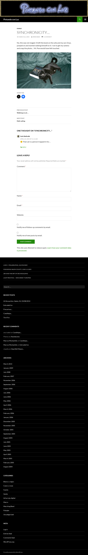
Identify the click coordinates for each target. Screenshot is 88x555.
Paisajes (6, 510)
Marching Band (8, 506)
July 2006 (6, 393)
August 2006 (7, 389)
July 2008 (6, 372)
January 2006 (8, 417)
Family (19, 28)
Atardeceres (15, 337)
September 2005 (9, 434)
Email (19, 205)
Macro (5, 502)
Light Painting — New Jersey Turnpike (17, 278)
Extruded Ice (7, 305)
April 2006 (7, 405)
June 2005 (7, 446)
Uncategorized (8, 514)
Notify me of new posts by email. (29, 235)
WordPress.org (8, 542)
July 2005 (6, 442)
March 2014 (7, 364)
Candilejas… (7, 313)
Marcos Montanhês (10, 341)
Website (20, 215)
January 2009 (8, 368)
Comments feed (9, 538)
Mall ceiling (44, 119)
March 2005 (7, 458)
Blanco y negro (8, 482)
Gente (5, 494)
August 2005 (7, 438)
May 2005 (7, 450)
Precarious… (7, 309)
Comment (21, 166)
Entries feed (7, 534)
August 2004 (7, 467)
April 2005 (7, 454)
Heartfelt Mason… (17, 349)
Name (20, 196)
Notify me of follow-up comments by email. (33, 227)
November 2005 (9, 426)
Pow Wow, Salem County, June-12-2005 (17, 269)
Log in (5, 529)
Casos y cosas (8, 486)
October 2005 (8, 430)
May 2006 (7, 401)
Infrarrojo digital (9, 498)
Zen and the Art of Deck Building (15, 273)
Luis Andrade (25, 136)
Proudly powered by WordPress (13, 552)
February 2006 (8, 413)
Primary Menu (85, 19)
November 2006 (9, 380)
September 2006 (9, 384)
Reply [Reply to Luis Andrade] (24, 147)
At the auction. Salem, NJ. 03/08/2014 (16, 301)
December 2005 (9, 421)
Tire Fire (6, 317)
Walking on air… (44, 111)
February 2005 (8, 463)
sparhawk (36, 37)
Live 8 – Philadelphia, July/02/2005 (15, 265)
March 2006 (7, 409)
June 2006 (7, 397)
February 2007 (8, 376)
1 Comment (47, 37)
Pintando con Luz (11, 19)
